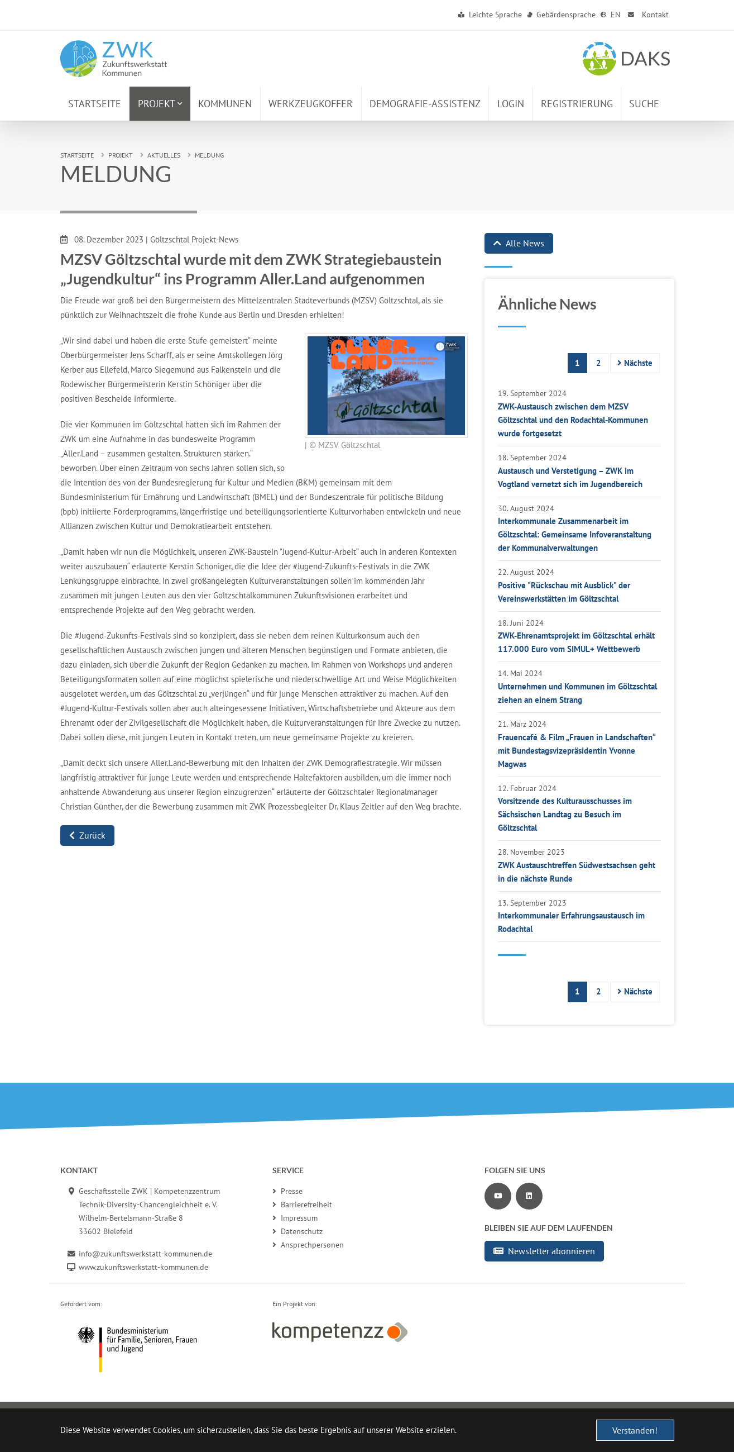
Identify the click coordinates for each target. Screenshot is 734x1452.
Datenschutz (297, 1231)
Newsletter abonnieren (544, 1250)
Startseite (77, 155)
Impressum (295, 1218)
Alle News (518, 243)
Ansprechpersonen (308, 1245)
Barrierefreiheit (302, 1204)
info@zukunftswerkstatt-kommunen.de (145, 1254)
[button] (159, 104)
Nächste (635, 363)
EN (610, 14)
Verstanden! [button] (635, 1430)
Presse (287, 1191)
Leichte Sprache (490, 14)
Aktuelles (163, 155)
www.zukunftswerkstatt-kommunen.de (143, 1267)
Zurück (87, 835)
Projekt (120, 155)
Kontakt (647, 14)
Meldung (209, 155)
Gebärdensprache (561, 14)
